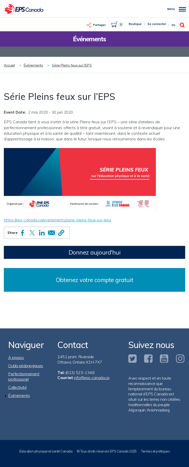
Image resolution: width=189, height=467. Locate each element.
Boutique (135, 24)
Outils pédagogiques (25, 365)
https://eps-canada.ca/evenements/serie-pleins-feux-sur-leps (57, 220)
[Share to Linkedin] (41, 233)
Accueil (9, 65)
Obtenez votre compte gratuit (94, 280)
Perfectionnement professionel (23, 376)
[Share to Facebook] (22, 233)
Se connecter (156, 24)
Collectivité (17, 387)
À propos (16, 357)
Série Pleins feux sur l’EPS (72, 65)
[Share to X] (32, 232)
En (173, 25)
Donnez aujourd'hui (95, 252)
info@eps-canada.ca (91, 377)
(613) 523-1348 (79, 372)
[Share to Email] (51, 232)
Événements (33, 65)
